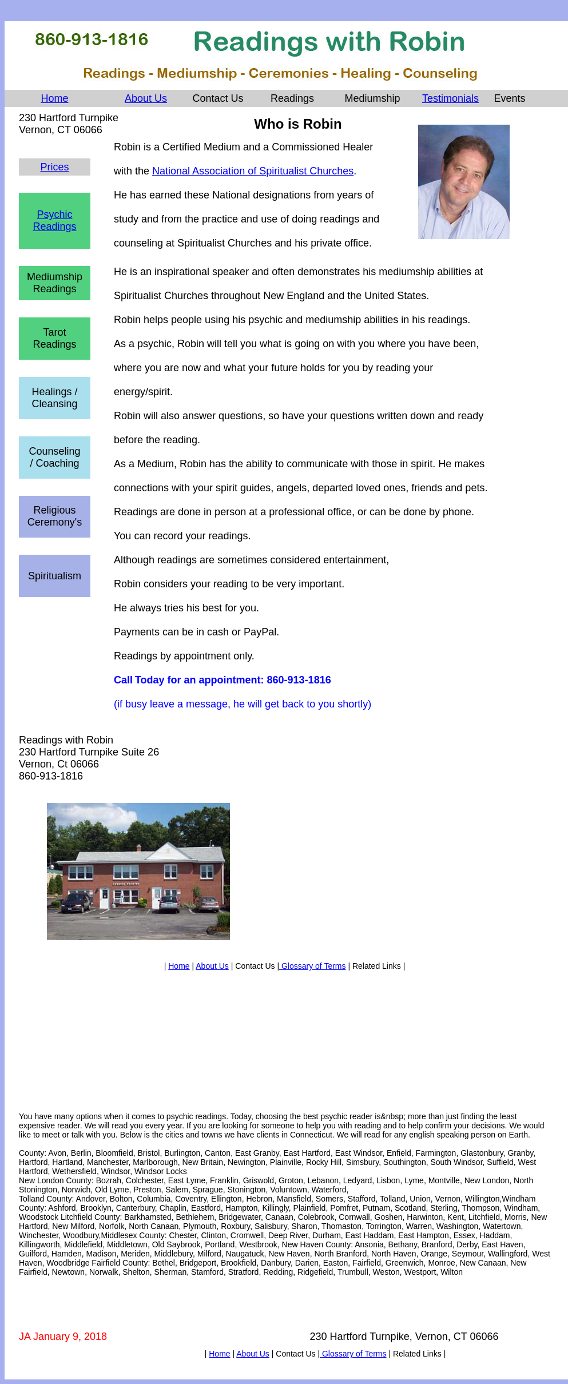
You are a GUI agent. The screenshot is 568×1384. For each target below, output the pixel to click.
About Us (146, 98)
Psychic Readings (54, 220)
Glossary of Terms (312, 966)
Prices (54, 167)
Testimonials (450, 98)
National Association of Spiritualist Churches (252, 171)
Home (54, 98)
